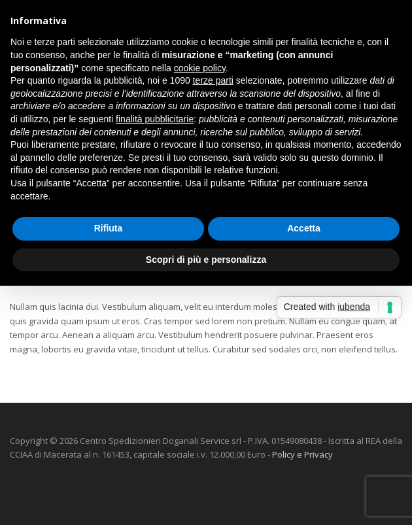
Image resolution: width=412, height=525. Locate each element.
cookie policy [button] (200, 68)
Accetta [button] (303, 228)
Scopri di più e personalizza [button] (206, 259)
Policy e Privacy (302, 454)
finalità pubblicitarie (155, 119)
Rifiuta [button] (108, 228)
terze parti (213, 80)
